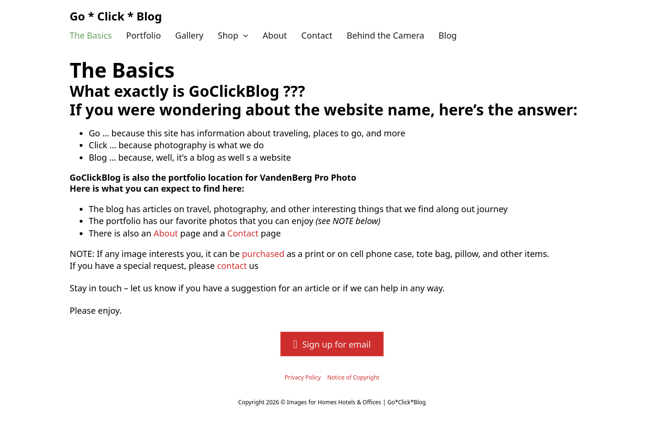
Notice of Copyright (353, 377)
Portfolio (143, 35)
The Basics (91, 35)
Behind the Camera (386, 35)
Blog (447, 35)
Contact (316, 35)
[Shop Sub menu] (246, 36)
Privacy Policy (303, 377)
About (275, 35)
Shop (228, 35)
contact (232, 265)
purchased (263, 253)
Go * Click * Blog (116, 16)
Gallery (189, 35)
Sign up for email (332, 344)
